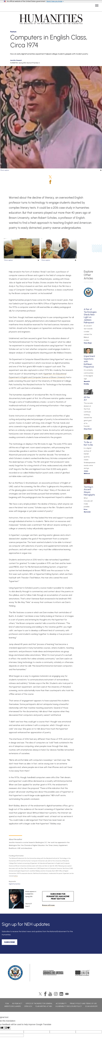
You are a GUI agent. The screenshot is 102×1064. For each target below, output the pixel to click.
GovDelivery (67, 994)
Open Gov (28, 1006)
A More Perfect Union (82, 973)
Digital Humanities (14, 884)
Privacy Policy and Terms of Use (83, 1003)
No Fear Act (17, 1003)
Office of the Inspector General (39, 1003)
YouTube (50, 994)
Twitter (50, 176)
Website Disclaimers (12, 1006)
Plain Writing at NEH (44, 1006)
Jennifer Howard (16, 60)
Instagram (56, 994)
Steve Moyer (88, 343)
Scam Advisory (91, 1006)
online (16, 876)
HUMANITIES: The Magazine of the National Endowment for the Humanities (51, 19)
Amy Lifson (88, 429)
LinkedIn (61, 994)
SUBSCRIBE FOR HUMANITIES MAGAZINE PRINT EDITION (57, 896)
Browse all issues (48, 905)
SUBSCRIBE (9, 942)
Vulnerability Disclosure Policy (68, 1006)
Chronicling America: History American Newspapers (53, 972)
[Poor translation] (7, 1028)
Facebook (50, 182)
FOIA (7, 1003)
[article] (22, 899)
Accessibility (61, 1003)
